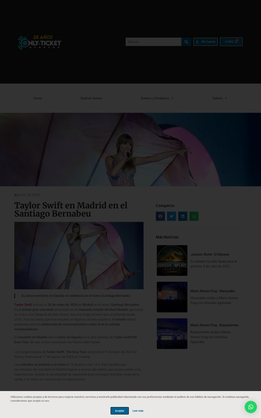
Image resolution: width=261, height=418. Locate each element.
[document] (130, 209)
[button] (251, 407)
